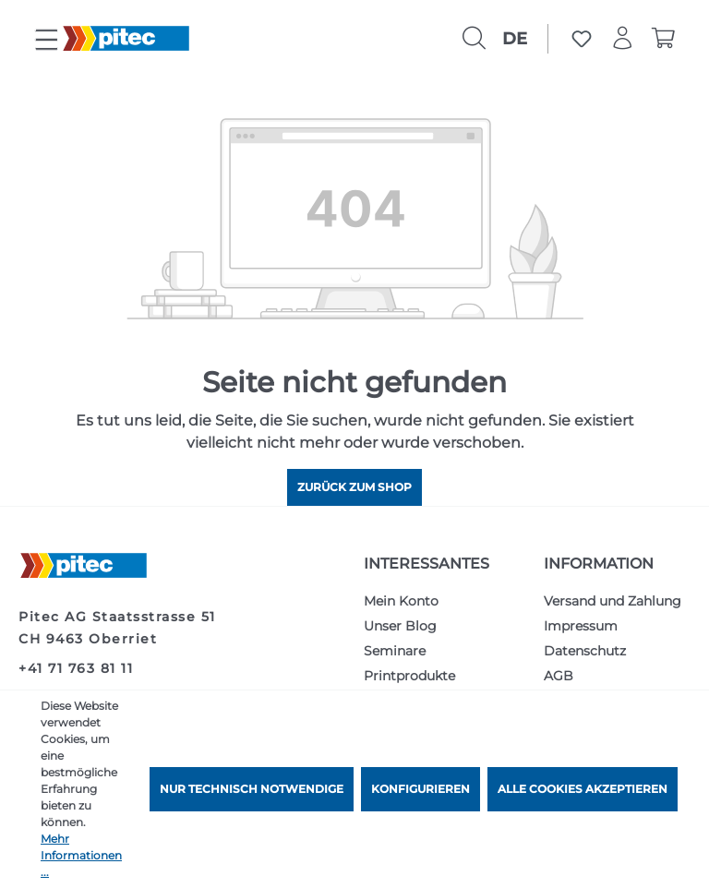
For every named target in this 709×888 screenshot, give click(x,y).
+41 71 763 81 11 (75, 668)
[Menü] (46, 40)
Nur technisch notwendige (251, 789)
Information (599, 563)
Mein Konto (401, 601)
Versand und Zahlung (612, 601)
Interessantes (426, 563)
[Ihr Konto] (622, 39)
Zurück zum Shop (354, 487)
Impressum (581, 626)
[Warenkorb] (663, 39)
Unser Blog (400, 626)
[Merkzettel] (581, 39)
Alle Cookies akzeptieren (582, 789)
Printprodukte (409, 675)
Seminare (395, 650)
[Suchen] (473, 39)
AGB (558, 675)
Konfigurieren (420, 789)
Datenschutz (585, 650)
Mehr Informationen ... (81, 855)
